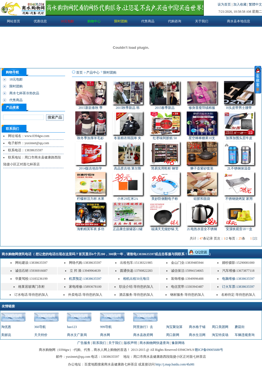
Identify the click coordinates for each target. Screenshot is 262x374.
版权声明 (130, 343)
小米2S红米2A (127, 199)
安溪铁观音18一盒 (239, 229)
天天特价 (40, 335)
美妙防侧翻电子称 (164, 199)
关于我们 (115, 343)
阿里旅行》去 (143, 327)
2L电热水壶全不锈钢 (202, 229)
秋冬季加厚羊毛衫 (90, 138)
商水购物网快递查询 (154, 343)
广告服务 (83, 343)
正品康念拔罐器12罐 (128, 229)
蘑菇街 (240, 327)
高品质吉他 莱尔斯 (127, 168)
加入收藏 (240, 4)
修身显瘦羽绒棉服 (202, 108)
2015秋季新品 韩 (128, 108)
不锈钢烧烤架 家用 (239, 199)
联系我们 (99, 343)
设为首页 (225, 4)
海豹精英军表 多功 (90, 229)
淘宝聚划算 (174, 327)
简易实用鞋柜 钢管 (164, 168)
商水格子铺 (197, 327)
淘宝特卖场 (220, 335)
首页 (79, 72)
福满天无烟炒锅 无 (164, 229)
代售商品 (16, 100)
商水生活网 (197, 335)
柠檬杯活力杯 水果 (90, 199)
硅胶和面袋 (202, 199)
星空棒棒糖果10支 (202, 138)
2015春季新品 (165, 108)
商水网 (105, 335)
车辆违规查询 (245, 335)
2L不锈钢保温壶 (239, 168)
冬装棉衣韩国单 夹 (127, 138)
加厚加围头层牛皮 (239, 138)
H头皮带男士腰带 (239, 108)
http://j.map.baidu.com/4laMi (175, 364)
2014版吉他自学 (90, 168)
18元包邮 (16, 79)
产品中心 (93, 72)
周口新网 (172, 335)
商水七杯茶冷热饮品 (24, 93)
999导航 (106, 327)
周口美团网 (220, 327)
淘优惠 (6, 327)
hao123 (72, 327)
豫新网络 (178, 343)
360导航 (40, 327)
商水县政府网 (143, 335)
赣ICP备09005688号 (209, 350)
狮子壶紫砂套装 (201, 168)
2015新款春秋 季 (91, 108)
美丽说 (6, 335)
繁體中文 (255, 4)
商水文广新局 (77, 335)
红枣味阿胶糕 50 (165, 138)
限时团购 (16, 86)
